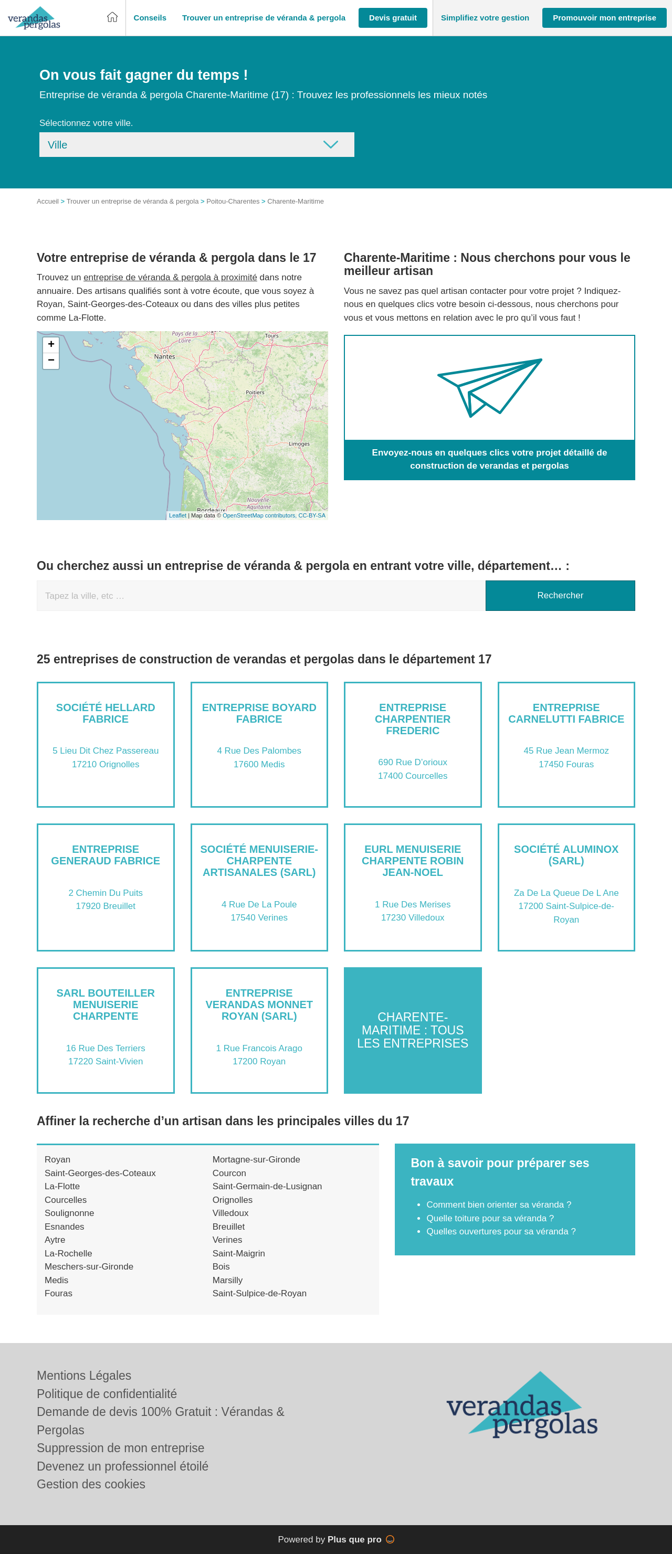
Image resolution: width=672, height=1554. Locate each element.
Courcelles (66, 1200)
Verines (228, 1240)
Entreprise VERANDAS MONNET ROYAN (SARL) (259, 1004)
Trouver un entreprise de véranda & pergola (133, 201)
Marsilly (228, 1280)
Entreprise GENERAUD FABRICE (105, 854)
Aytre (55, 1240)
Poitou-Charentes (232, 201)
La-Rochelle (68, 1254)
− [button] (51, 361)
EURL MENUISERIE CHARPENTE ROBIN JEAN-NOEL (413, 860)
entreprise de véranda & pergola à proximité (170, 277)
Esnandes (65, 1227)
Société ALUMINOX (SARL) (566, 854)
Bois (221, 1267)
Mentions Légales (84, 1375)
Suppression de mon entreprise (121, 1448)
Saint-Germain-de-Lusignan (267, 1186)
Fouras (58, 1293)
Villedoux (231, 1213)
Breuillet (229, 1227)
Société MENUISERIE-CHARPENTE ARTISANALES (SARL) (259, 860)
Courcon (229, 1173)
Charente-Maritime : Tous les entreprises (412, 1030)
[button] (150, 18)
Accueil (48, 201)
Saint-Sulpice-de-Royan (260, 1293)
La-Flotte (62, 1186)
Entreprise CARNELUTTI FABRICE (566, 713)
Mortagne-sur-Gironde (256, 1160)
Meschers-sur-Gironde (89, 1267)
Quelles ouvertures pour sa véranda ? (500, 1231)
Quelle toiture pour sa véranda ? (490, 1218)
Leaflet (177, 515)
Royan (57, 1160)
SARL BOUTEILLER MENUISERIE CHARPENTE (106, 1004)
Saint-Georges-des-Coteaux (100, 1173)
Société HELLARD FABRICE (105, 713)
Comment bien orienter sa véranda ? (498, 1205)
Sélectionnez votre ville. (86, 123)
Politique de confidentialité (107, 1394)
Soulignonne (69, 1213)
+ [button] (51, 345)
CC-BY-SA (312, 515)
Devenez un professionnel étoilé (122, 1466)
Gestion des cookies (91, 1484)
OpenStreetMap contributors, (260, 515)
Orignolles (233, 1200)
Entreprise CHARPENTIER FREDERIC (412, 719)
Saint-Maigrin (239, 1254)
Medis (56, 1280)
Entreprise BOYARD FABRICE (259, 713)
